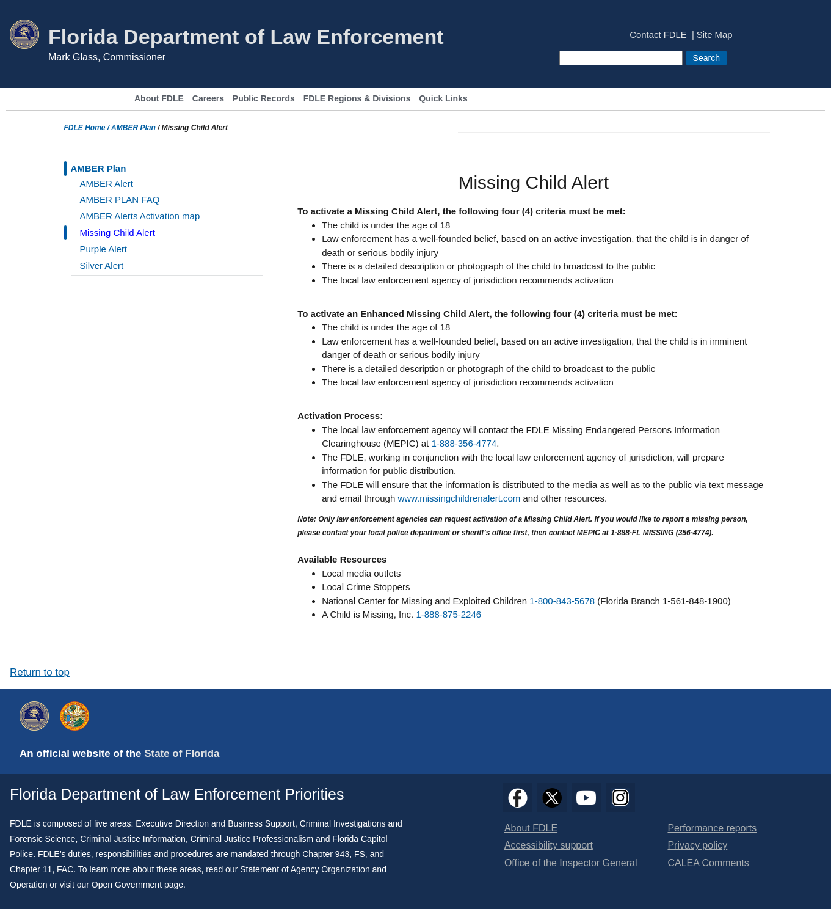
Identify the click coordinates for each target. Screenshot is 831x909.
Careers (208, 98)
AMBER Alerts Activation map (140, 216)
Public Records (264, 98)
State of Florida (181, 753)
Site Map (715, 35)
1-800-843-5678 (562, 601)
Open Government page (137, 884)
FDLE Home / (88, 127)
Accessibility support (548, 845)
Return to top (40, 672)
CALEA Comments (708, 863)
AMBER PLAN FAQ (120, 199)
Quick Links (443, 98)
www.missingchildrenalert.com (458, 498)
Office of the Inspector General (570, 863)
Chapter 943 (325, 854)
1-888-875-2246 (448, 614)
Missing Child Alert (117, 232)
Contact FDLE (658, 35)
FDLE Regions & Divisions (357, 98)
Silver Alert (102, 265)
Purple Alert (104, 249)
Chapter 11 (31, 869)
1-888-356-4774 (463, 443)
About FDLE (159, 98)
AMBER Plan (133, 127)
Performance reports (712, 828)
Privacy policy (697, 845)
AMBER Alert (107, 183)
